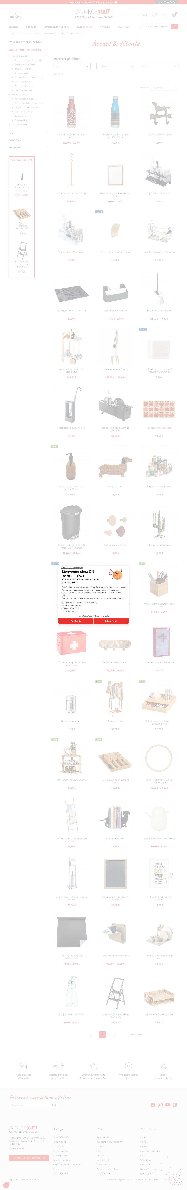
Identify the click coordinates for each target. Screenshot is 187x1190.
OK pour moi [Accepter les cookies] (111, 621)
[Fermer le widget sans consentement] (72, 567)
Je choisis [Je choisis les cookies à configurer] (76, 621)
